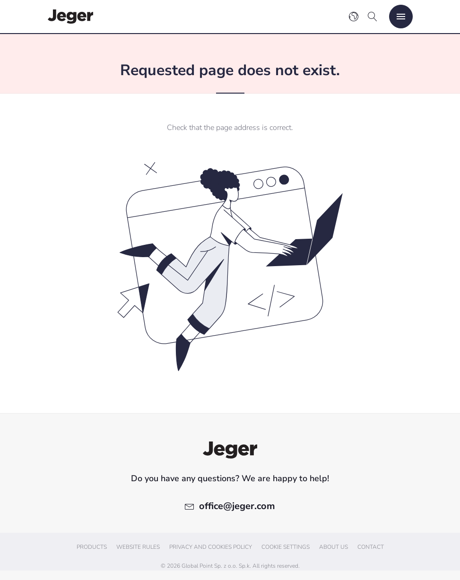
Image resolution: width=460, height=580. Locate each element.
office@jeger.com (237, 506)
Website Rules (138, 547)
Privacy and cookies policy (210, 547)
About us (333, 547)
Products (92, 547)
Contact (370, 547)
